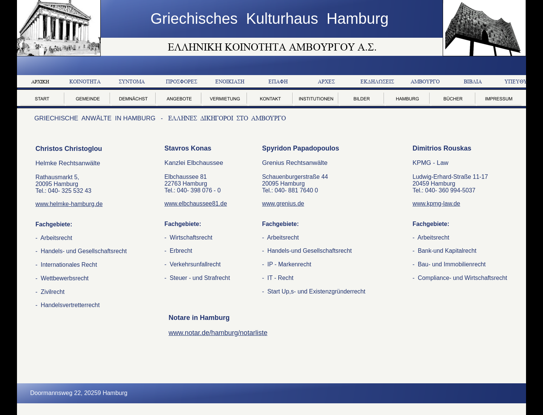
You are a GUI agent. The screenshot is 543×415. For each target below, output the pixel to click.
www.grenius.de (283, 203)
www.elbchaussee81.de (195, 203)
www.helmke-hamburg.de (69, 204)
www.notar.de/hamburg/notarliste (218, 333)
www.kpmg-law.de (436, 203)
